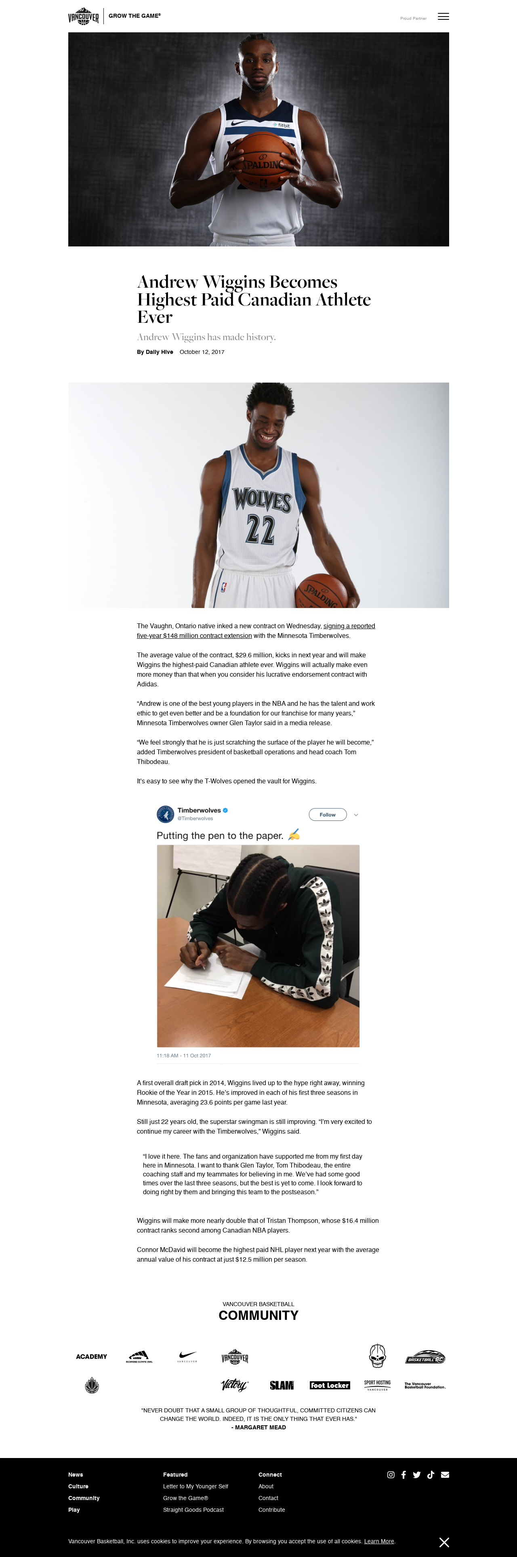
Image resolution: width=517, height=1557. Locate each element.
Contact (268, 1498)
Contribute (271, 1510)
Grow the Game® (185, 1498)
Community (84, 1498)
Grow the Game (135, 15)
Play (74, 1510)
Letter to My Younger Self (195, 1487)
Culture (78, 1487)
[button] (439, 16)
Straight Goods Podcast (193, 1510)
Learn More (379, 1541)
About (265, 1487)
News (75, 1475)
